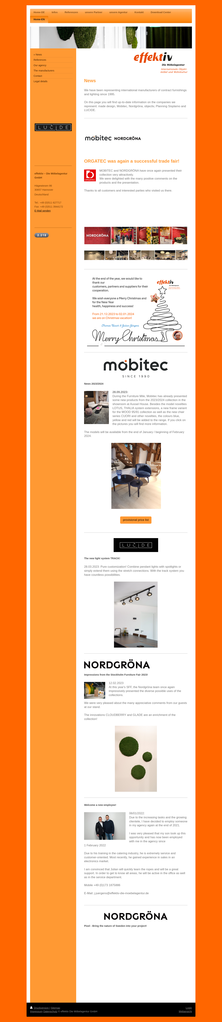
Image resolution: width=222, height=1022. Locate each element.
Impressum (36, 1011)
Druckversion (39, 1008)
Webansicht (185, 1011)
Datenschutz (50, 1011)
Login (189, 1008)
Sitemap (55, 1008)
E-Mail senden (42, 210)
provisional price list (136, 520)
